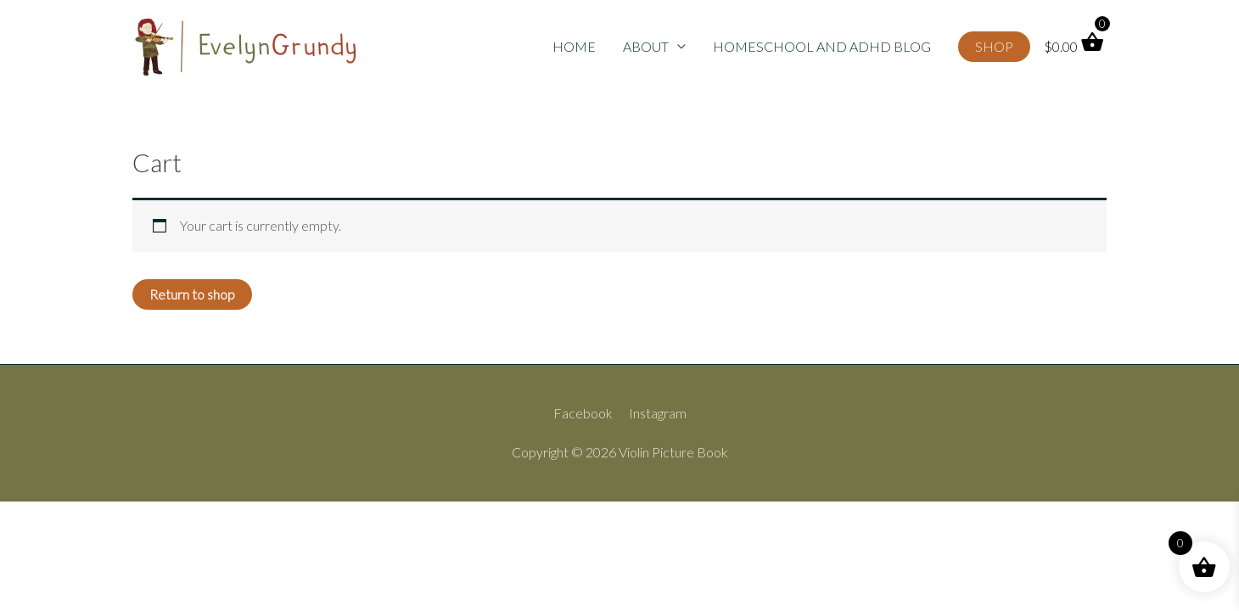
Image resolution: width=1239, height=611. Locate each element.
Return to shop (192, 294)
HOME (574, 46)
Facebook (583, 413)
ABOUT (646, 46)
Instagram (658, 413)
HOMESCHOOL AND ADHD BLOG (822, 46)
